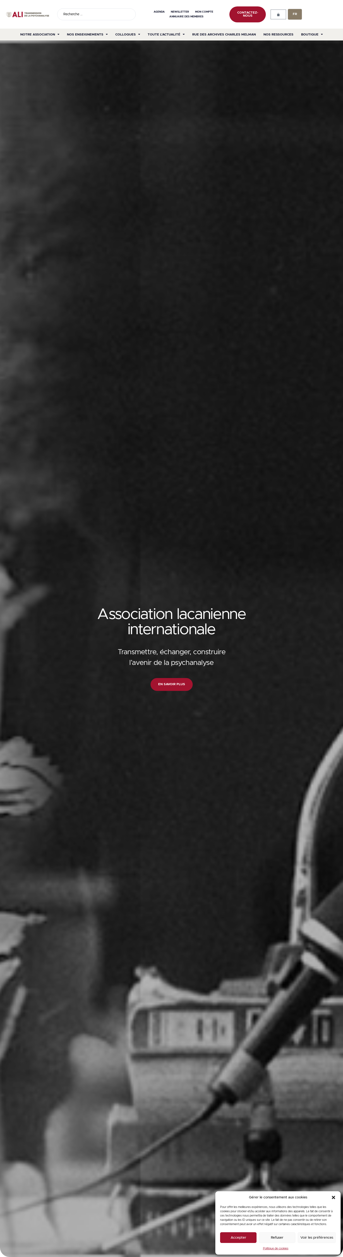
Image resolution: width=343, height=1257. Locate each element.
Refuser (277, 1237)
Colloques (127, 34)
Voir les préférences (316, 1237)
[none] (295, 14)
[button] (333, 1197)
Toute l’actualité (166, 34)
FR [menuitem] (295, 14)
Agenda (159, 11)
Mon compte (204, 11)
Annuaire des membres (186, 16)
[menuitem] (295, 14)
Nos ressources (278, 34)
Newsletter (180, 11)
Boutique (312, 34)
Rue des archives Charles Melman (224, 34)
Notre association (39, 34)
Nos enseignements (87, 34)
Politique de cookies (275, 1248)
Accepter (238, 1237)
